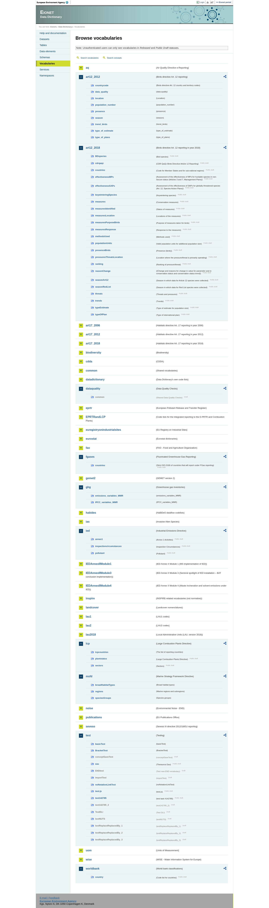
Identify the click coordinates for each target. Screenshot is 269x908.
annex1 (99, 539)
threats (99, 293)
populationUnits (103, 243)
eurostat (91, 438)
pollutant (99, 553)
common (91, 370)
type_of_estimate (104, 130)
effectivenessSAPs (105, 186)
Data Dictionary (65, 27)
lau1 (88, 616)
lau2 (88, 625)
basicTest (100, 744)
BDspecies (100, 156)
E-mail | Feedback (50, 897)
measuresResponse (105, 229)
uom (89, 850)
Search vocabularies (89, 58)
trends (98, 300)
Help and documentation (53, 33)
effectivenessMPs (104, 177)
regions (99, 691)
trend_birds (101, 124)
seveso (90, 726)
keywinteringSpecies (106, 194)
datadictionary (95, 379)
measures (100, 201)
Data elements (48, 51)
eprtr (89, 408)
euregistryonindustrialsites (103, 429)
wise (89, 859)
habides (91, 512)
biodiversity (93, 352)
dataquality (93, 388)
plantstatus (101, 658)
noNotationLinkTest (105, 784)
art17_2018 (93, 343)
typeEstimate (102, 307)
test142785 (100, 798)
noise (89, 708)
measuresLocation (105, 215)
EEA (54, 2)
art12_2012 (93, 76)
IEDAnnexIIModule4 (98, 585)
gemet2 (90, 478)
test (88, 735)
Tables (43, 45)
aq (87, 67)
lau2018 (91, 634)
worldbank (93, 868)
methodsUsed (102, 236)
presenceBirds (102, 250)
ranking (99, 264)
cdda (89, 361)
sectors (99, 665)
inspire (90, 598)
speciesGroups (103, 698)
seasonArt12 (101, 280)
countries (100, 170)
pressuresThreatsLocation (109, 257)
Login (202, 2)
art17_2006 (93, 325)
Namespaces (47, 75)
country (99, 877)
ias (88, 521)
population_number (105, 105)
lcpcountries (101, 652)
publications (94, 717)
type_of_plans (102, 137)
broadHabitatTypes (105, 685)
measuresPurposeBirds (107, 222)
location (99, 98)
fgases (90, 456)
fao (88, 447)
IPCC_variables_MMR (106, 502)
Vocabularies (47, 63)
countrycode (101, 85)
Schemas (45, 57)
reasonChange (102, 271)
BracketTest (101, 750)
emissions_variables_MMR (109, 495)
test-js (98, 791)
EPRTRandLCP (96, 416)
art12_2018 (93, 147)
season (99, 118)
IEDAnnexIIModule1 (98, 563)
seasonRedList (103, 286)
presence (100, 111)
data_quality (101, 91)
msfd (89, 676)
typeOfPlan (101, 314)
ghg (88, 487)
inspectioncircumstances (108, 546)
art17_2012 (93, 334)
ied (88, 530)
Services (44, 69)
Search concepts (114, 58)
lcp (88, 643)
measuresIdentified (105, 208)
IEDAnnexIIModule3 (98, 573)
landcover (92, 607)
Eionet (53, 27)
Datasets (44, 39)
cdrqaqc (99, 163)
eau (97, 764)
